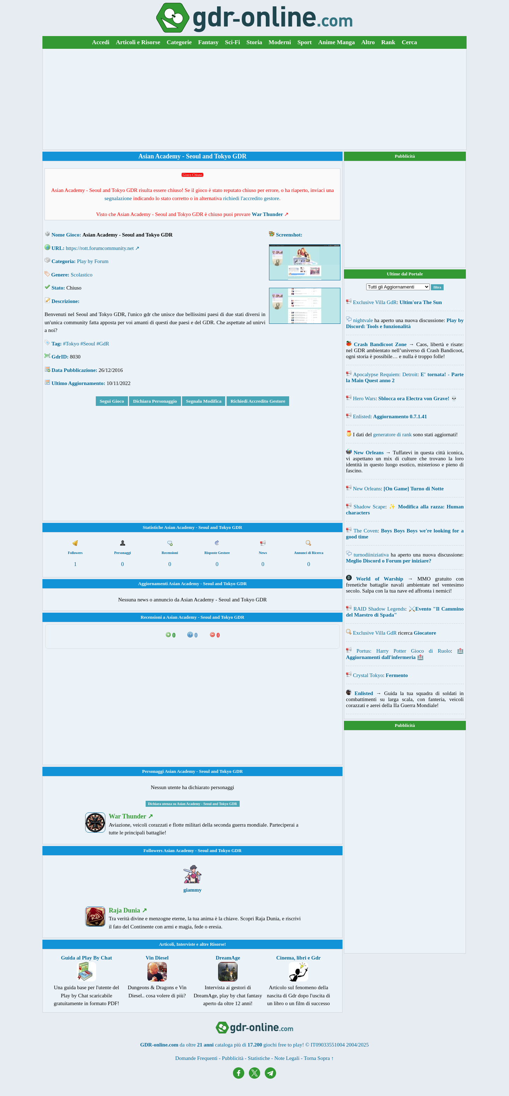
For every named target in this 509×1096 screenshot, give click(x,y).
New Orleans (367, 488)
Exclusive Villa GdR (375, 302)
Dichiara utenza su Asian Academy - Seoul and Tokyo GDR (192, 804)
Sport (304, 42)
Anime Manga (336, 42)
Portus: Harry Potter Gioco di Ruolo (403, 651)
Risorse (217, 944)
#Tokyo (71, 343)
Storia (254, 42)
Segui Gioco (112, 401)
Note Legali (286, 1058)
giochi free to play (282, 1045)
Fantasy (208, 42)
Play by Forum (93, 261)
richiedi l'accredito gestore (251, 198)
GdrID (59, 357)
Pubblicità (405, 156)
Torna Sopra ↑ (319, 1058)
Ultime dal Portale (405, 273)
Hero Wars (364, 398)
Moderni (280, 42)
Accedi (100, 42)
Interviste (185, 944)
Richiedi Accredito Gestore (257, 401)
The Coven (365, 531)
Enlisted (361, 416)
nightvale (363, 320)
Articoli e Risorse (138, 42)
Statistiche (259, 1058)
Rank (388, 42)
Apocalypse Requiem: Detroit (385, 374)
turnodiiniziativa (371, 555)
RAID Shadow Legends (379, 609)
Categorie (179, 42)
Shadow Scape (369, 506)
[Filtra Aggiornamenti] (398, 287)
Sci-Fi (232, 42)
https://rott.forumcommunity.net (100, 248)
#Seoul (88, 343)
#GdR (102, 343)
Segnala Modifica (203, 401)
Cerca (409, 42)
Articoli (166, 944)
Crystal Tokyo (368, 675)
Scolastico (82, 275)
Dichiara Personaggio (155, 401)
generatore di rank (392, 434)
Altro (368, 42)
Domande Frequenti (196, 1058)
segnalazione (118, 198)
